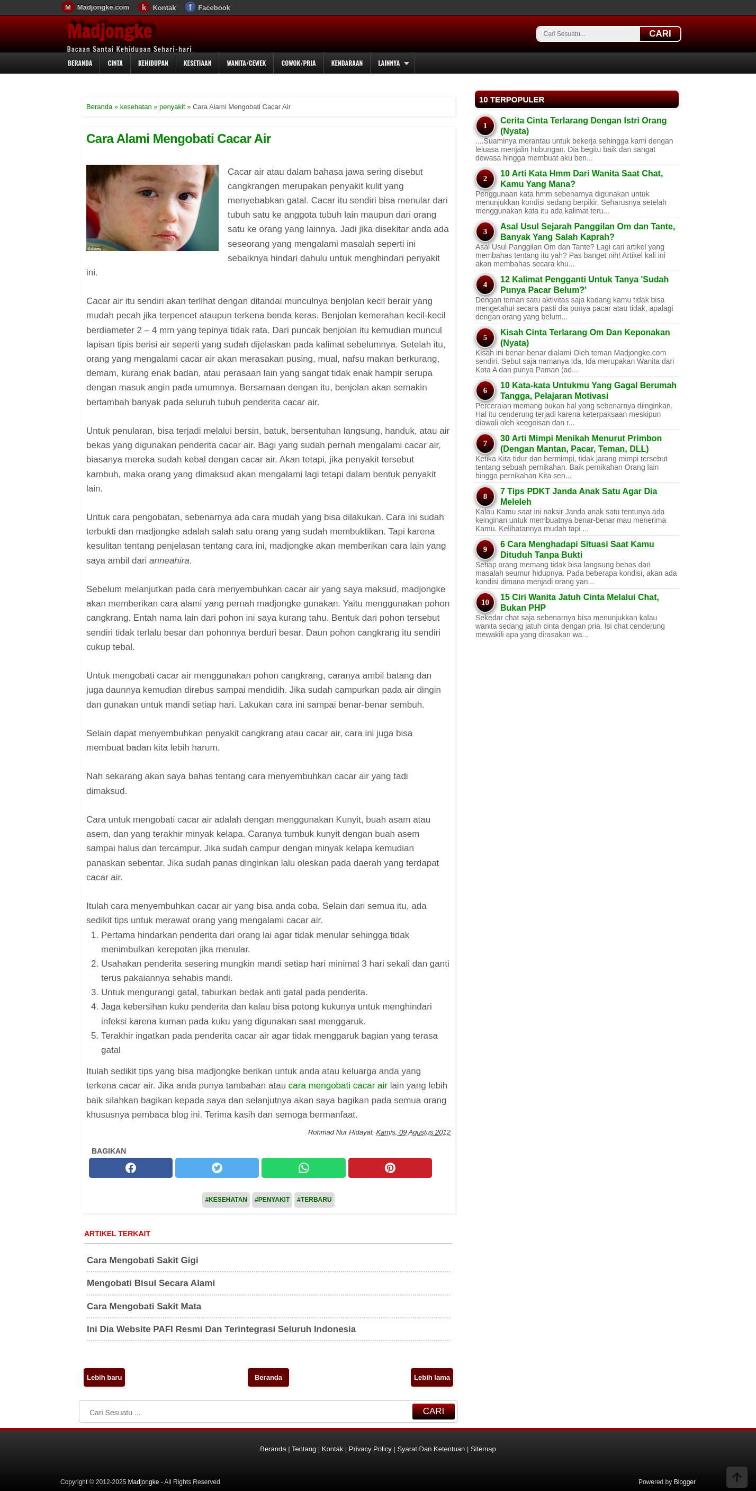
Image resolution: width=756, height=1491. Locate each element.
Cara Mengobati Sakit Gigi (143, 1260)
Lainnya (389, 62)
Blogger (685, 1482)
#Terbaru (314, 1199)
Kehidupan (153, 62)
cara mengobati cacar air (338, 1086)
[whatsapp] (303, 1168)
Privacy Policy (370, 1449)
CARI (660, 34)
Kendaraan (347, 62)
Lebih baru (104, 1377)
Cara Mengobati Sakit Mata (144, 1306)
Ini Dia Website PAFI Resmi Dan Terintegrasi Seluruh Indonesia (221, 1329)
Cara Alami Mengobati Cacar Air (178, 138)
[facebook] (131, 1168)
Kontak (164, 8)
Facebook (214, 8)
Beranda (80, 62)
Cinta (115, 62)
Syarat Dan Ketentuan (431, 1449)
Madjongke (109, 31)
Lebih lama (432, 1377)
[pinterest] (390, 1168)
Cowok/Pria (298, 62)
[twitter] (217, 1168)
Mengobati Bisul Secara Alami (151, 1283)
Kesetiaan (198, 62)
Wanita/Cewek (246, 62)
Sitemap (483, 1449)
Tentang (304, 1449)
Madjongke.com (103, 7)
